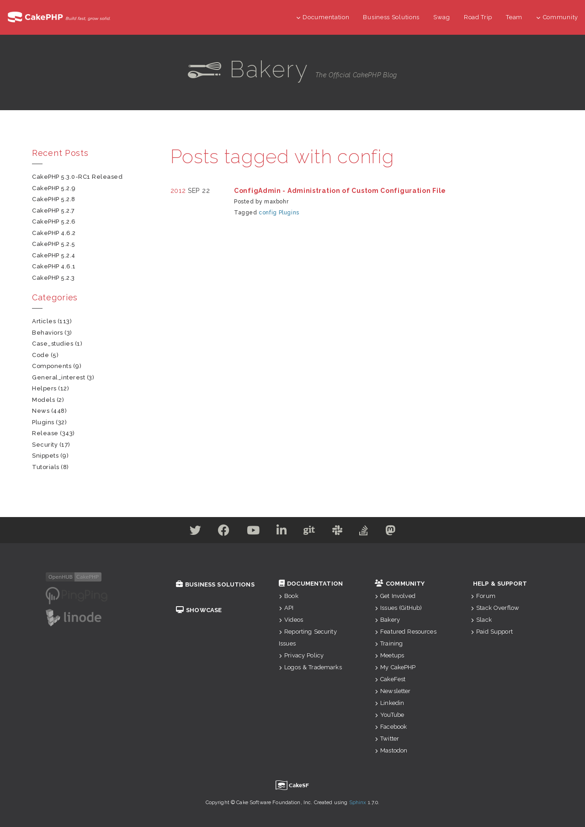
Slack (481, 619)
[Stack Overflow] (368, 532)
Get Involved (395, 595)
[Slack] (340, 532)
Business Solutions (391, 17)
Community (557, 17)
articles (44, 321)
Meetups (389, 655)
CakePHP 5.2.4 (53, 255)
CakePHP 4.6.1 (54, 266)
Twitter (387, 738)
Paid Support (492, 631)
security (45, 444)
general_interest (58, 377)
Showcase (199, 610)
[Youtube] (251, 532)
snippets (45, 455)
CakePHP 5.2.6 (54, 221)
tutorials (45, 467)
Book (288, 595)
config (268, 212)
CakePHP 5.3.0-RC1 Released (77, 176)
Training (389, 643)
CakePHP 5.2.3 (53, 277)
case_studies (52, 343)
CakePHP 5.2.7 (53, 210)
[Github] (310, 532)
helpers (44, 388)
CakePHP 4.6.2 (54, 232)
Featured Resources (405, 631)
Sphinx (358, 803)
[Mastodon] (396, 532)
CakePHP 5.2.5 (53, 243)
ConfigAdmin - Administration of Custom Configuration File (340, 190)
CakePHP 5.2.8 (53, 199)
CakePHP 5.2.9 (54, 188)
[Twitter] (189, 532)
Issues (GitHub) (398, 607)
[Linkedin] (280, 532)
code (40, 355)
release (45, 433)
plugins (43, 422)
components (51, 366)
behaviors (47, 332)
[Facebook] (219, 532)
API (286, 607)
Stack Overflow (495, 607)
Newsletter (393, 691)
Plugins (289, 212)
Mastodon (391, 750)
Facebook (391, 726)
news (40, 410)
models (43, 399)
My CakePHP (395, 667)
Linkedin (389, 702)
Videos (291, 619)
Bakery (387, 619)
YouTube (389, 714)
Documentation (323, 17)
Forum (483, 595)
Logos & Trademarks (310, 667)
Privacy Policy (301, 655)
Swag (441, 17)
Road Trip (478, 17)
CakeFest (390, 679)
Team (514, 17)
